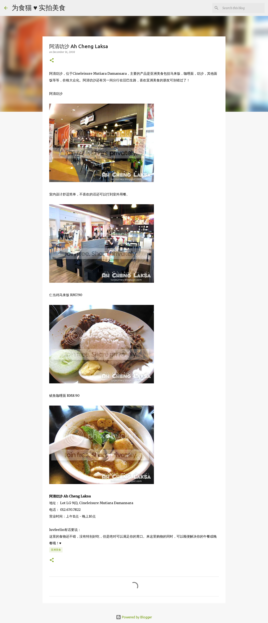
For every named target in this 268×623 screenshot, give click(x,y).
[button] (51, 60)
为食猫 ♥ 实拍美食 (39, 7)
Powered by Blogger (134, 617)
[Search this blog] (243, 8)
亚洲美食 (56, 549)
